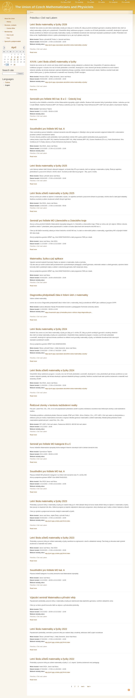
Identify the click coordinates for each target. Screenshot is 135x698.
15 (11, 59)
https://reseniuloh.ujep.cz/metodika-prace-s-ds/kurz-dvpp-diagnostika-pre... (68, 312)
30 (14, 64)
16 (14, 59)
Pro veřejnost (113, 2)
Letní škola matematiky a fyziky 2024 (48, 329)
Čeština (7, 82)
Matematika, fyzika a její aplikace (46, 258)
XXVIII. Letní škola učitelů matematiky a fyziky (53, 61)
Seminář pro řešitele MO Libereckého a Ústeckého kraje (58, 220)
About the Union (9, 18)
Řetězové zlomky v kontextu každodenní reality (53, 405)
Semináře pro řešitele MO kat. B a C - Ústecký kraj (55, 99)
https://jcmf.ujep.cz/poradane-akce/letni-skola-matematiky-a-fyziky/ (66, 45)
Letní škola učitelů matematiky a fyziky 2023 (52, 537)
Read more (33, 52)
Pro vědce (101, 2)
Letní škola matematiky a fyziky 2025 (48, 165)
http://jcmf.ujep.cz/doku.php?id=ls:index (57, 521)
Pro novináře (126, 2)
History (9, 22)
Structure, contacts (10, 25)
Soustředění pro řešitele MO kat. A (47, 128)
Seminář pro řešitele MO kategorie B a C (50, 444)
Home (31, 12)
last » (89, 686)
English (7, 85)
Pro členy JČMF (66, 2)
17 (17, 59)
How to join (10, 35)
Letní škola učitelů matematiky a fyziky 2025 (52, 193)
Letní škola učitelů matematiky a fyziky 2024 (52, 370)
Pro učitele (90, 2)
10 (17, 57)
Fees (8, 38)
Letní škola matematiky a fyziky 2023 (48, 501)
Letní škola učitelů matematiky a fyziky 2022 (52, 659)
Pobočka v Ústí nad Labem (38, 49)
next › (83, 686)
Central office (11, 28)
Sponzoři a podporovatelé (12, 41)
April (13, 47)
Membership (8, 32)
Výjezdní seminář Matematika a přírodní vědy (53, 597)
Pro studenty (79, 2)
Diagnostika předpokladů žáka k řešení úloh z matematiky (59, 295)
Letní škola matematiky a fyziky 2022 (48, 629)
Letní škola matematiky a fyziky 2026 (48, 24)
